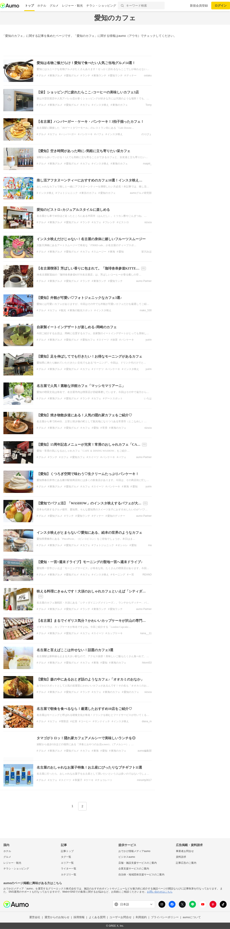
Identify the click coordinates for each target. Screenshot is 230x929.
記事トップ (67, 850)
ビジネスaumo (126, 856)
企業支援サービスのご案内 (133, 868)
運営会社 (34, 917)
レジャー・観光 (72, 5)
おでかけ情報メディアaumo (134, 850)
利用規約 (141, 917)
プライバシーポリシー (165, 917)
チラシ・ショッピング (101, 5)
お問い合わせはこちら (159, 891)
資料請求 (181, 856)
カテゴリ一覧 (68, 874)
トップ (29, 5)
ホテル (41, 5)
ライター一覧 (68, 868)
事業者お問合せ (185, 850)
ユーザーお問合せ (120, 917)
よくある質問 (97, 917)
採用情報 (79, 917)
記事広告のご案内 (186, 862)
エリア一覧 (67, 862)
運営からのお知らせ (57, 917)
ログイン (221, 5)
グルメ (54, 5)
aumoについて (192, 917)
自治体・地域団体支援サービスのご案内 (141, 874)
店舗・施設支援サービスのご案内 (137, 862)
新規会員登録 (199, 5)
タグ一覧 (66, 856)
